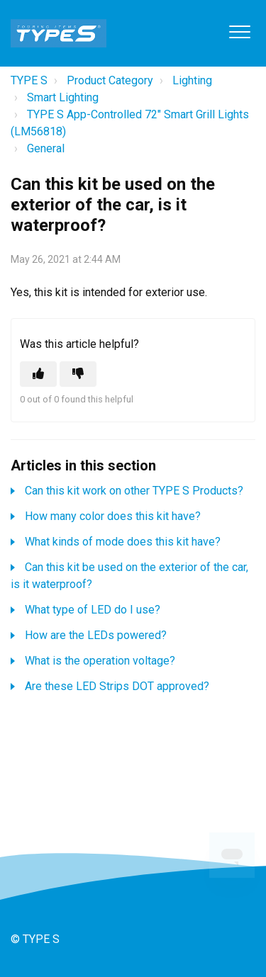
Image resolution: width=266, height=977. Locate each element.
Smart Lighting (63, 97)
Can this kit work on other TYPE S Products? (134, 490)
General (46, 148)
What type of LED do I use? (92, 609)
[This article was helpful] (38, 374)
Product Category (110, 80)
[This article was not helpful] (78, 374)
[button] (239, 31)
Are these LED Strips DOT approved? (117, 686)
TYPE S (29, 80)
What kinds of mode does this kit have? (123, 541)
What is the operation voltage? (100, 660)
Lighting (192, 80)
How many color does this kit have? (113, 516)
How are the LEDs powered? (96, 635)
